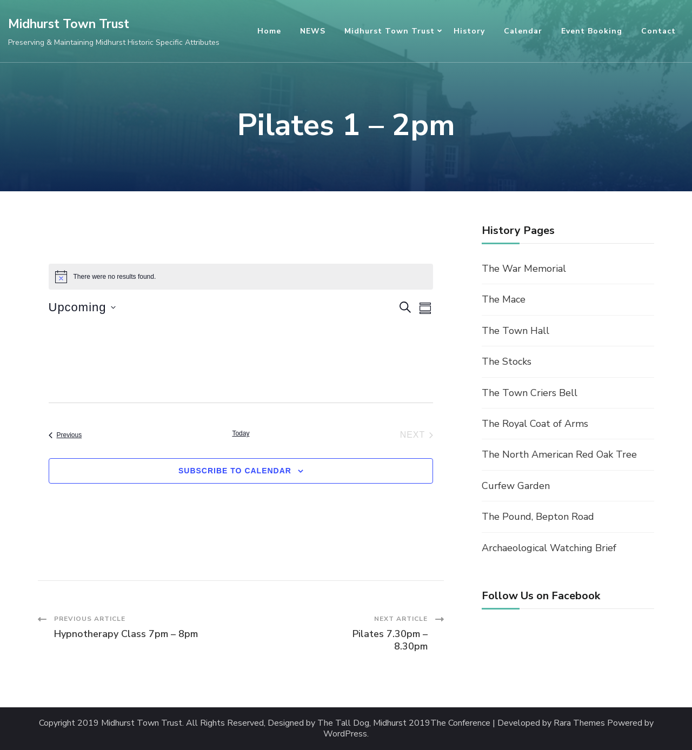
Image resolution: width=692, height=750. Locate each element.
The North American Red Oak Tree (559, 454)
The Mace (503, 299)
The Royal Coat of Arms (535, 423)
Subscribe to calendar (234, 470)
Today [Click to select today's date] (240, 433)
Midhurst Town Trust (68, 24)
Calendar (523, 31)
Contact (658, 31)
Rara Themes (579, 723)
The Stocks (506, 361)
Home (269, 31)
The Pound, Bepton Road (538, 516)
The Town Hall (515, 330)
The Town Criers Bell (529, 392)
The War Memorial (524, 268)
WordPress (345, 734)
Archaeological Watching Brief (549, 547)
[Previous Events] (65, 435)
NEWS (312, 31)
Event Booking (591, 31)
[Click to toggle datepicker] (82, 307)
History (469, 31)
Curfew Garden (516, 485)
